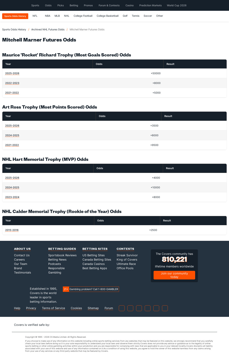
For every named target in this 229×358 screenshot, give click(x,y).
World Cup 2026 (177, 5)
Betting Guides (62, 249)
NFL (37, 15)
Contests (125, 249)
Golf (125, 15)
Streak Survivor (127, 255)
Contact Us (22, 255)
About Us (22, 249)
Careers (19, 259)
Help (17, 308)
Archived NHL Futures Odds (47, 29)
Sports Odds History (14, 29)
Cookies (76, 308)
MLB (57, 15)
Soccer (148, 15)
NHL (66, 15)
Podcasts (54, 264)
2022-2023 (12, 82)
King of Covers (127, 259)
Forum (109, 308)
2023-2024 (12, 197)
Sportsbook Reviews (62, 255)
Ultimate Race (126, 264)
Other (161, 15)
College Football (83, 15)
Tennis (135, 15)
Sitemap (93, 308)
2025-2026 (12, 73)
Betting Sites (95, 249)
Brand (18, 268)
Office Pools (125, 268)
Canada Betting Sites (96, 259)
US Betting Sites (93, 255)
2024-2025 (12, 135)
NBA (47, 15)
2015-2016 (12, 229)
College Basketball (107, 15)
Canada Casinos (93, 264)
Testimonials (22, 272)
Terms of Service (53, 308)
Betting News (57, 259)
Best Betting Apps (94, 268)
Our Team (20, 264)
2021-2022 (12, 92)
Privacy (31, 308)
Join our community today (174, 275)
